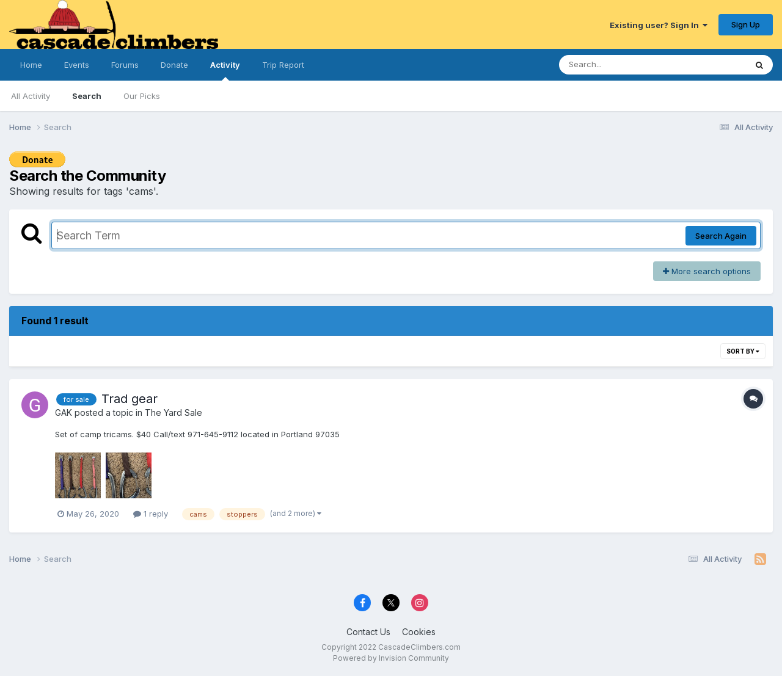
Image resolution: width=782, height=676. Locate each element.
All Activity (30, 96)
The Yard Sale (173, 412)
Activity (225, 70)
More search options (707, 271)
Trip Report (283, 65)
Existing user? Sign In (658, 25)
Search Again (721, 236)
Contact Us (368, 632)
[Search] (619, 65)
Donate (174, 65)
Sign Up (745, 24)
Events (76, 65)
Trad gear (129, 398)
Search (86, 96)
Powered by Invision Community (391, 658)
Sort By (742, 351)
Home (31, 65)
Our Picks (141, 96)
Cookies (419, 632)
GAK (63, 412)
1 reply (150, 513)
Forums (125, 65)
